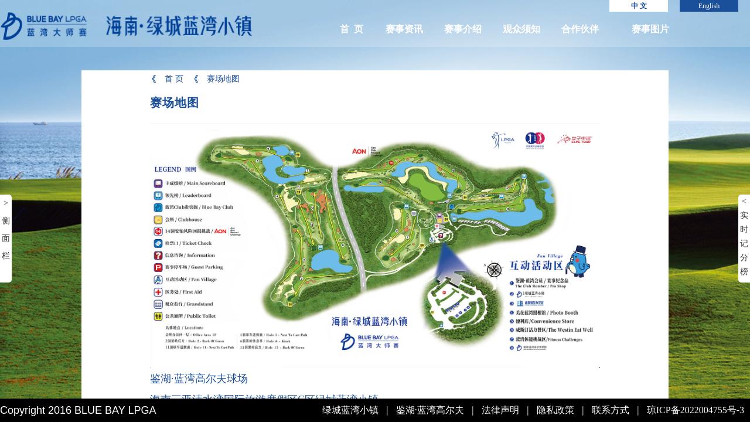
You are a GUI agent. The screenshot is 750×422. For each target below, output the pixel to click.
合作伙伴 (580, 29)
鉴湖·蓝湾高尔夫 (430, 410)
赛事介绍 (463, 29)
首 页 (351, 29)
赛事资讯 (404, 29)
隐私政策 (555, 410)
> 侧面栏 (6, 229)
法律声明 (500, 410)
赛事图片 (650, 29)
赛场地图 (216, 78)
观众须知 (521, 29)
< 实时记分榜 (744, 236)
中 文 (639, 6)
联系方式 (610, 410)
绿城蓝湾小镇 (350, 410)
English (709, 6)
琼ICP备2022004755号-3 (695, 410)
